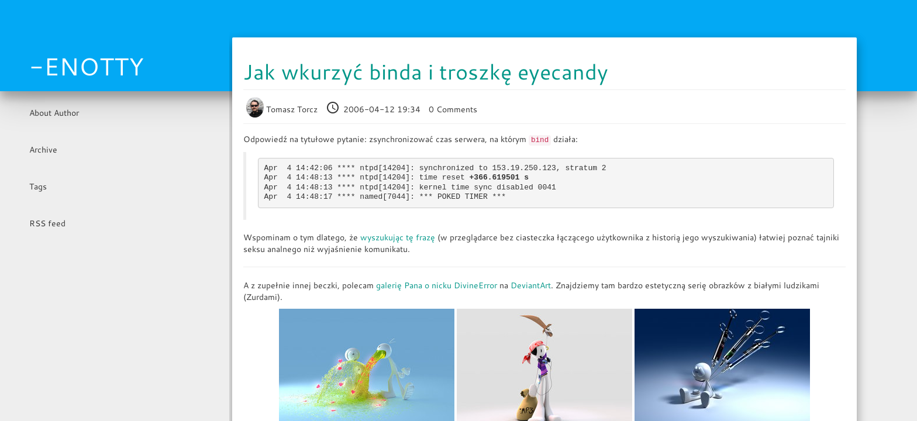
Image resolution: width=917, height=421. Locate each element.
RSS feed (47, 223)
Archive (43, 150)
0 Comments (453, 109)
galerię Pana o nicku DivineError (436, 285)
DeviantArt (531, 285)
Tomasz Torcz (283, 109)
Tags (38, 186)
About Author (54, 113)
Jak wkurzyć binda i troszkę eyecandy (425, 72)
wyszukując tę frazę (397, 237)
